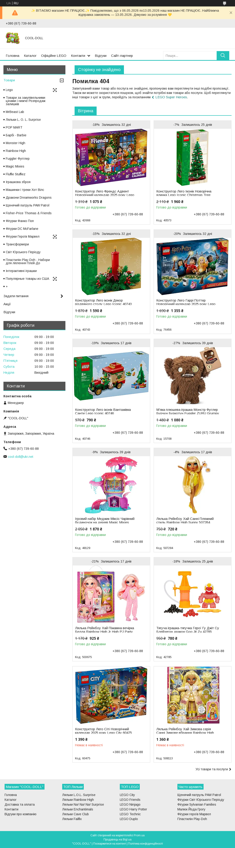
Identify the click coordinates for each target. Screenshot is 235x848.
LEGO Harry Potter (133, 809)
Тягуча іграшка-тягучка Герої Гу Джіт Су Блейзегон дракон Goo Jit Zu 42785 (187, 630)
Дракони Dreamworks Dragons (29, 197)
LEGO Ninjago (130, 804)
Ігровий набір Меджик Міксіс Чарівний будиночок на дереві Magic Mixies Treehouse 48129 (104, 522)
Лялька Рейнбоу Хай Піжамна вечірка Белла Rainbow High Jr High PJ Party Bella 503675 (104, 631)
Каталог (30, 56)
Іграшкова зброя (18, 182)
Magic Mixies (15, 166)
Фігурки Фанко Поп (20, 221)
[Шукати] (223, 55)
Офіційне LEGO (53, 56)
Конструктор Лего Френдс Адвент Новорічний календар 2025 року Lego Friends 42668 (104, 194)
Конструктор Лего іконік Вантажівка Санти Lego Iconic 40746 (103, 411)
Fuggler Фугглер (18, 158)
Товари (9, 80)
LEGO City (127, 795)
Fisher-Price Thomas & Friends (29, 213)
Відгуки (100, 56)
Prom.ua (139, 835)
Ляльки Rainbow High (78, 799)
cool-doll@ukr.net (20, 456)
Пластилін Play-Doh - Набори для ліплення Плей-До (28, 261)
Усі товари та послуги (212, 769)
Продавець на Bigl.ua (117, 839)
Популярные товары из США (27, 278)
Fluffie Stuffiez (15, 174)
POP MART (14, 127)
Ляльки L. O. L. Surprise (23, 119)
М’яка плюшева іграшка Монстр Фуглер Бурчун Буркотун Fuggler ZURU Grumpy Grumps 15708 (187, 413)
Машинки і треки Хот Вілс (25, 190)
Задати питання (15, 296)
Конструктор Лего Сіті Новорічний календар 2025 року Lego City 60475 (103, 731)
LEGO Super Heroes (171, 97)
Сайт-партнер (122, 56)
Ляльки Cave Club (75, 814)
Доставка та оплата (20, 804)
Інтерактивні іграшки (21, 271)
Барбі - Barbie (16, 135)
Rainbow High (16, 151)
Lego (9, 90)
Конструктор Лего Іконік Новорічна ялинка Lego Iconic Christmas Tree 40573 (183, 194)
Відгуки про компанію (20, 814)
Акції (7, 304)
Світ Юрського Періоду (23, 252)
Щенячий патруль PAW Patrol (27, 205)
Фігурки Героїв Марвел (22, 236)
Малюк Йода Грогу (191, 809)
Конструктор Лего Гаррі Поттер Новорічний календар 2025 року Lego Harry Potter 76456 (185, 304)
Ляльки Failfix (72, 819)
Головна (12, 56)
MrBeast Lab (15, 112)
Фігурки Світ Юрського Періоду (200, 799)
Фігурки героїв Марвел (194, 814)
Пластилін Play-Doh (192, 819)
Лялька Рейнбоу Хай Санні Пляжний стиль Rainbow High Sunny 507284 (185, 520)
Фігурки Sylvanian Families (196, 804)
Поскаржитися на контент (109, 843)
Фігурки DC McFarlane (22, 229)
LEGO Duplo (129, 819)
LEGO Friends (130, 799)
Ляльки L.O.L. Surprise (78, 795)
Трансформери (17, 244)
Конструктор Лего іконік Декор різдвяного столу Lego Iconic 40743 (103, 302)
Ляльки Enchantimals (77, 809)
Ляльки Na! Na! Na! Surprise (83, 804)
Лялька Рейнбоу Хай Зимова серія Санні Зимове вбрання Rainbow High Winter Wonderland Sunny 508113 (185, 732)
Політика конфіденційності (145, 843)
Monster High (15, 143)
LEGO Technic (130, 814)
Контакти (78, 56)
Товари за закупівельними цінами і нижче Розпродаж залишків (25, 101)
